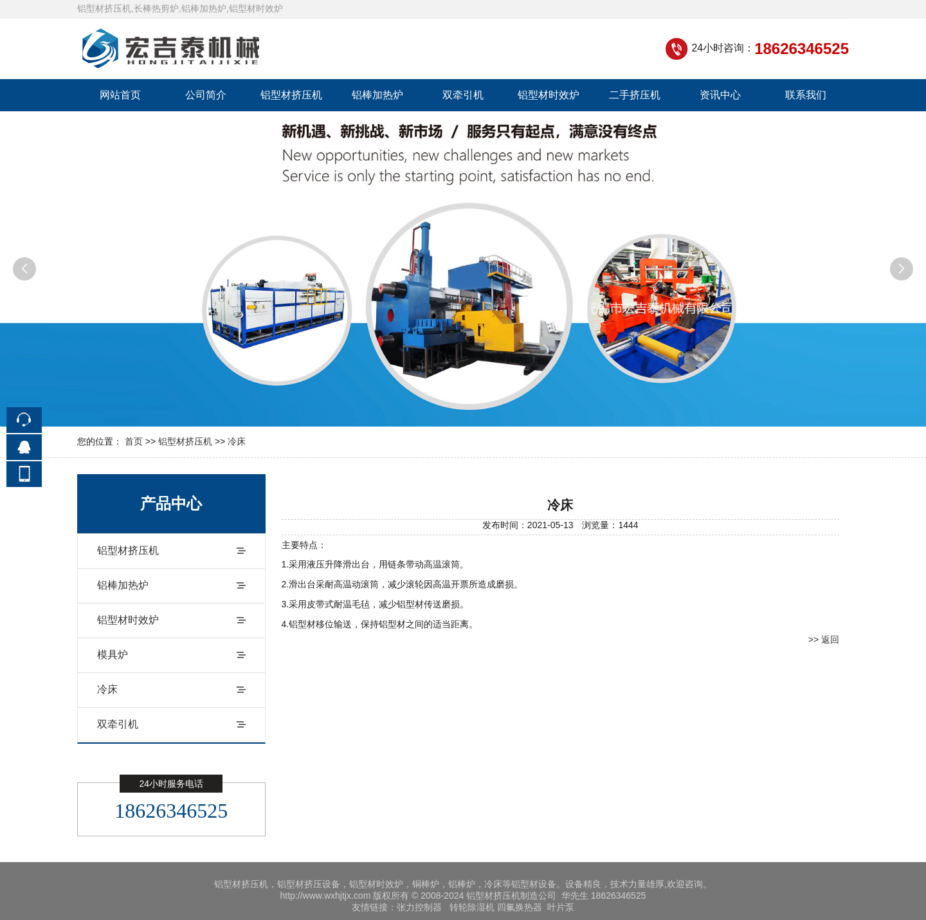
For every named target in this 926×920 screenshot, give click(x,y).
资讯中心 (720, 94)
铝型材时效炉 (548, 94)
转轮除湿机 (472, 907)
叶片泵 (560, 907)
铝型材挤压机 (291, 94)
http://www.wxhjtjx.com (325, 895)
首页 (134, 441)
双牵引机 (463, 94)
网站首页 (120, 94)
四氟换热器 (519, 907)
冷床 (237, 441)
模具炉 (112, 654)
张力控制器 (419, 907)
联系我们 (805, 94)
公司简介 (205, 94)
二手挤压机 (634, 94)
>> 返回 (823, 639)
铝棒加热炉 (377, 94)
